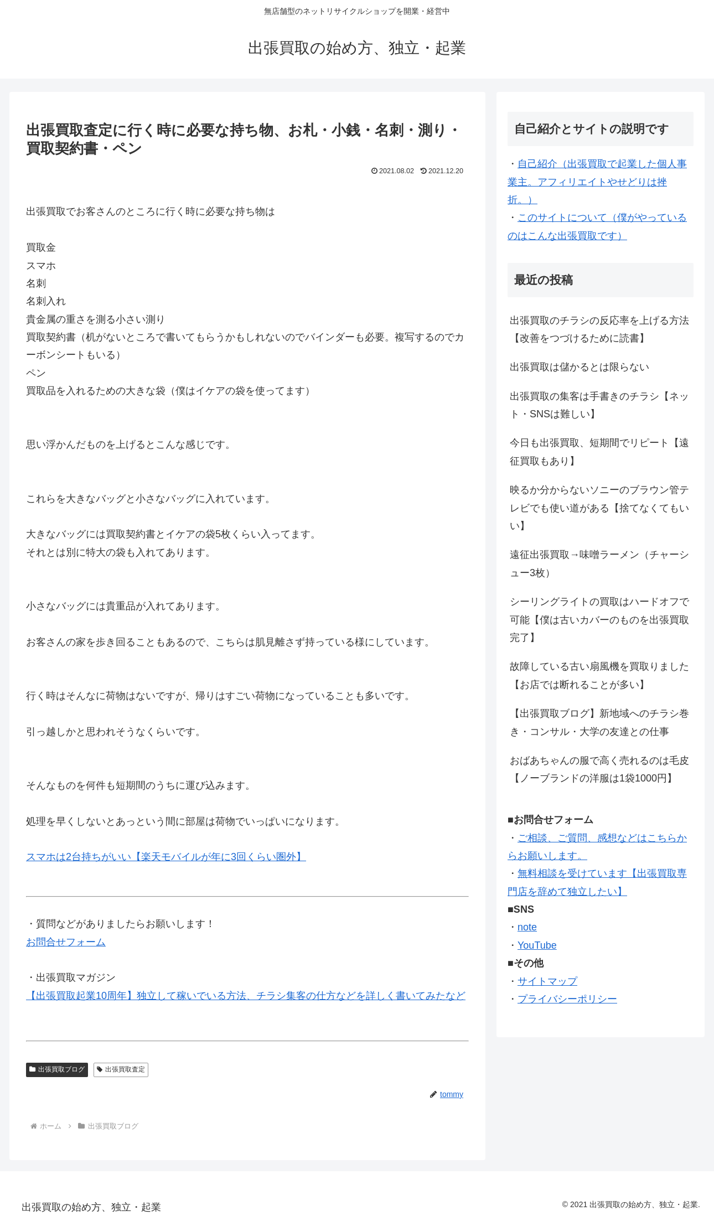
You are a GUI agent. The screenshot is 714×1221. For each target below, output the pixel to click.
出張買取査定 (121, 1069)
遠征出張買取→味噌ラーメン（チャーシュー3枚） (599, 563)
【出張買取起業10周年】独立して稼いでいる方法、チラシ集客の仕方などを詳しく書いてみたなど (245, 995)
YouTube (537, 945)
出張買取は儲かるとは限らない (579, 366)
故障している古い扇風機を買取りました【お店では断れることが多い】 (599, 675)
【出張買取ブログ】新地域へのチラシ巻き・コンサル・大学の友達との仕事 (599, 722)
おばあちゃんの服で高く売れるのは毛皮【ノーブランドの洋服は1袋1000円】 (599, 769)
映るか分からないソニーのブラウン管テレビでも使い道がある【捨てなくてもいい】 (599, 507)
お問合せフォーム (66, 942)
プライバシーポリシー (567, 999)
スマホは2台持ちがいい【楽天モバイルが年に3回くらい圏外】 (166, 856)
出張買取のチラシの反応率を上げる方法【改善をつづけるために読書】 (599, 329)
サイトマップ (547, 981)
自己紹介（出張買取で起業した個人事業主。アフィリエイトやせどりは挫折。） (597, 181)
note (527, 927)
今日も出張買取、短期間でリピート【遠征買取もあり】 (599, 451)
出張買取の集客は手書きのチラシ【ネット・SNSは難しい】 (599, 405)
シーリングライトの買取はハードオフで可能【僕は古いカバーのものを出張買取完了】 (599, 619)
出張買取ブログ (57, 1069)
